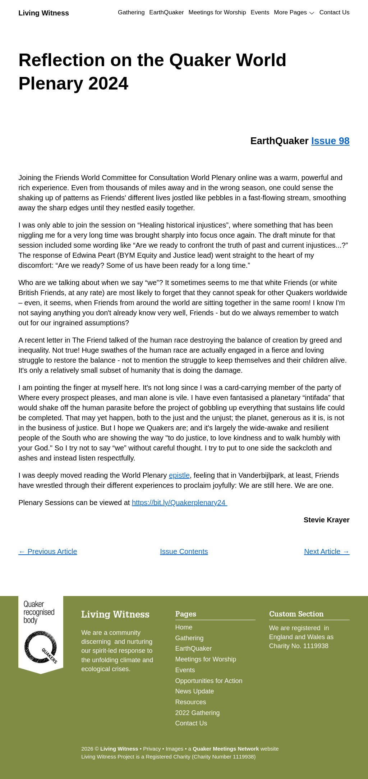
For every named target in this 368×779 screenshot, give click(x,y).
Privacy (152, 749)
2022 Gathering (197, 712)
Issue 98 (330, 141)
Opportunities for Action (209, 680)
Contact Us (334, 12)
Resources (190, 702)
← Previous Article (47, 551)
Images (174, 749)
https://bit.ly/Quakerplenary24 (179, 503)
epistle (179, 475)
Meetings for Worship (217, 12)
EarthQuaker (166, 12)
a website (233, 749)
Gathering (131, 12)
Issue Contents (184, 551)
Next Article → (327, 551)
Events (260, 12)
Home (184, 627)
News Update (194, 691)
